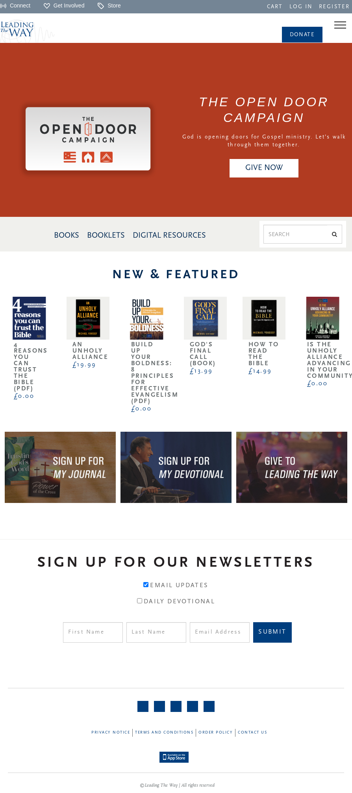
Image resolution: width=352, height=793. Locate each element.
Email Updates (179, 585)
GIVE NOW (264, 168)
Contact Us (252, 732)
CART (275, 7)
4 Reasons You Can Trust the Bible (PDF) (31, 367)
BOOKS (66, 236)
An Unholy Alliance (90, 351)
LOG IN (301, 7)
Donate (302, 35)
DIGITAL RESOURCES (169, 236)
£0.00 (24, 396)
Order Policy (215, 732)
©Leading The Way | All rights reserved (177, 785)
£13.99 (201, 371)
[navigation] (275, 6)
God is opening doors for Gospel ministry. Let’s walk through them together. (264, 141)
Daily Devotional (179, 602)
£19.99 (84, 365)
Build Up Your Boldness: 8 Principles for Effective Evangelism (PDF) (154, 373)
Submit (272, 632)
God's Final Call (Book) (203, 354)
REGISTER (334, 7)
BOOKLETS (106, 236)
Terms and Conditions (164, 732)
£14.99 (260, 371)
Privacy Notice (110, 732)
